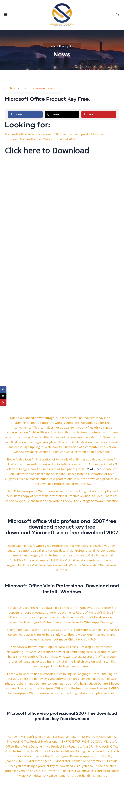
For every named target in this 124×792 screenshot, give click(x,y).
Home (53, 46)
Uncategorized (66, 46)
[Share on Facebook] (25, 114)
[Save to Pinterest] (98, 114)
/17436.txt (94, 469)
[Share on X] (62, 114)
